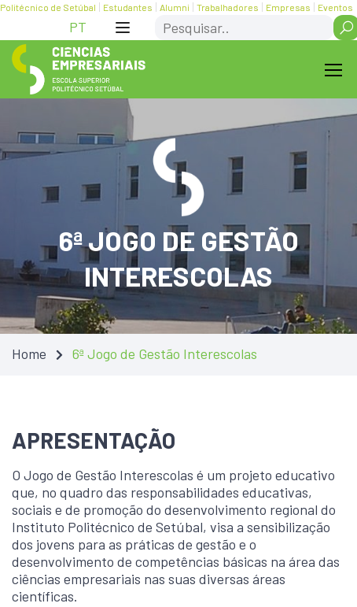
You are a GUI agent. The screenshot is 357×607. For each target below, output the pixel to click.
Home (29, 353)
